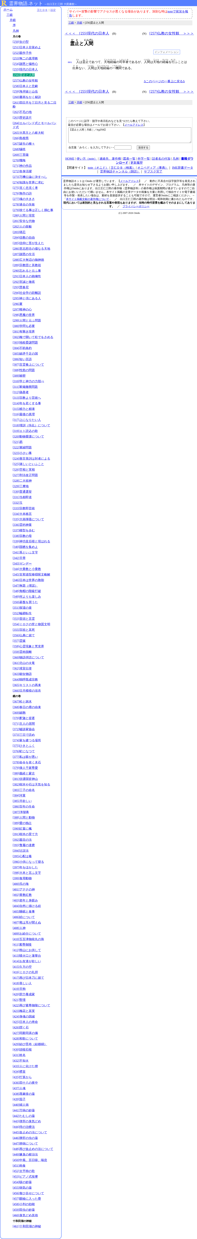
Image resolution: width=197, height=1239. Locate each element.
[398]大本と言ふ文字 (27, 872)
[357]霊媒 (19, 640)
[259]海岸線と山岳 (25, 91)
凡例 (16, 30)
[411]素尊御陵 (22, 944)
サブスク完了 (153, 174)
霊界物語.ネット (26, 3)
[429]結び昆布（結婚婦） (30, 1044)
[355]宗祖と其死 (24, 629)
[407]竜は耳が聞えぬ (27, 922)
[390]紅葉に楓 (22, 828)
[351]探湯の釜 (22, 607)
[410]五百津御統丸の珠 (28, 939)
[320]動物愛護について (28, 436)
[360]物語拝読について (28, 657)
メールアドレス (133, 124)
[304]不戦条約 (22, 348)
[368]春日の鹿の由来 (27, 707)
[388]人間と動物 (24, 817)
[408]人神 (19, 928)
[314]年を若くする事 (27, 403)
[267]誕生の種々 (24, 143)
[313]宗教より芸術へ (27, 397)
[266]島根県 (21, 138)
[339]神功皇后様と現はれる (31, 541)
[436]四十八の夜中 (25, 1082)
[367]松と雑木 (22, 701)
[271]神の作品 (22, 165)
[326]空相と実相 (24, 469)
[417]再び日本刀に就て (28, 977)
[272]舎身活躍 (22, 171)
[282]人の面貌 (22, 226)
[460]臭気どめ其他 (25, 1215)
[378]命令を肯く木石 (27, 762)
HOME (69, 161)
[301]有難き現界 (24, 331)
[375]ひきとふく (24, 745)
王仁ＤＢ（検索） (123, 170)
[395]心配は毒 (22, 856)
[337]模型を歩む (24, 530)
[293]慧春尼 (21, 287)
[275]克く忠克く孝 (25, 187)
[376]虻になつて (24, 751)
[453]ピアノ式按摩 (25, 1176)
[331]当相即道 (22, 497)
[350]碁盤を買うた (25, 602)
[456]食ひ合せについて (28, 1193)
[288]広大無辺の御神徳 (28, 259)
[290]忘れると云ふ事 (27, 270)
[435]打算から (22, 1077)
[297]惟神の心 (22, 309)
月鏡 (13, 20)
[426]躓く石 (21, 1027)
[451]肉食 (19, 1165)
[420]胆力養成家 (24, 994)
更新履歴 (136, 165)
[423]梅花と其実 (24, 1011)
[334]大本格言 (22, 513)
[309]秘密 (19, 375)
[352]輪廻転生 (22, 613)
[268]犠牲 (19, 149)
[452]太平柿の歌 (24, 1171)
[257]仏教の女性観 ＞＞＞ (171, 33)
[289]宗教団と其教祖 (27, 265)
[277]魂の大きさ (24, 199)
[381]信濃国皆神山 (25, 779)
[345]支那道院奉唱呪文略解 (31, 574)
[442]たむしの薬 (24, 1116)
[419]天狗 (19, 988)
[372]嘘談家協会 (24, 729)
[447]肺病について (25, 1143)
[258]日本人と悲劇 (25, 86)
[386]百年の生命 (24, 806)
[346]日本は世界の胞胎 (28, 580)
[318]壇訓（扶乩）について (31, 425)
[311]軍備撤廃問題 (25, 386)
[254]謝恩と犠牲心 (25, 63)
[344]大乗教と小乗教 (27, 569)
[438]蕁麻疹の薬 (24, 1093)
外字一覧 (144, 161)
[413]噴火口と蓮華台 (27, 955)
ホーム (8, 9)
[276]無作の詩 (22, 193)
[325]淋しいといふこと (28, 464)
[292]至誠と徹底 (24, 281)
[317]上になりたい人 (27, 419)
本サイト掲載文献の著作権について (87, 201)
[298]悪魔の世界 (24, 314)
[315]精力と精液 (24, 409)
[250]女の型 (21, 41)
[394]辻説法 (21, 850)
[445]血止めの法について (30, 1132)
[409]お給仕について (27, 933)
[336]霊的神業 (22, 524)
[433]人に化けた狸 (25, 1066)
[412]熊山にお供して (27, 950)
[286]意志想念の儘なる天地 (31, 248)
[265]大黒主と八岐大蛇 (28, 132)
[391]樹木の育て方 (25, 834)
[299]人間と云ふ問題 (27, 320)
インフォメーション (166, 52)
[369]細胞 (19, 712)
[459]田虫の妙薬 (24, 1209)
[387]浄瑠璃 (21, 812)
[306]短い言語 (22, 359)
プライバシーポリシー (136, 209)
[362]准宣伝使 (22, 668)
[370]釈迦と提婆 (24, 718)
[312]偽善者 (21, 392)
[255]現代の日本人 (25, 69)
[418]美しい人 (22, 983)
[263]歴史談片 (22, 117)
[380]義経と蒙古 (24, 773)
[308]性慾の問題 (24, 370)
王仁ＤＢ (42, 10)
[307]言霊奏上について (28, 364)
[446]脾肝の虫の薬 (25, 1138)
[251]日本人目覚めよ (27, 47)
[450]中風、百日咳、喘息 (30, 1160)
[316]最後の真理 (24, 414)
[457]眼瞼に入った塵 (27, 1198)
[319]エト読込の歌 (25, 431)
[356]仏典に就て (24, 635)
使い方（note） (87, 161)
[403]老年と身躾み (25, 900)
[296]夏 (18, 304)
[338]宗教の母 (22, 536)
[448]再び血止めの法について (33, 1149)
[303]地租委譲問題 (25, 342)
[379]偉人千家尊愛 (25, 767)
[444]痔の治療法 (24, 1126)
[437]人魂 (19, 1088)
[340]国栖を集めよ (25, 546)
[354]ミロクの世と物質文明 (31, 624)
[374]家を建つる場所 (27, 740)
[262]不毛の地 (22, 112)
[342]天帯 (19, 558)
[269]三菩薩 (21, 154)
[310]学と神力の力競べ (28, 381)
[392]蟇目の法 (22, 839)
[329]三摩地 (21, 486)
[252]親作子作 (22, 53)
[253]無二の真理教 (25, 58)
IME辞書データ (182, 170)
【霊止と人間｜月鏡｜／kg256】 (129, 136)
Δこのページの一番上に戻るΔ (164, 81)
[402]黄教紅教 (22, 894)
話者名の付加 (161, 161)
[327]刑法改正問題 (25, 475)
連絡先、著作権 (110, 161)
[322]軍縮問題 (22, 447)
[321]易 (18, 442)
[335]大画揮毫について (28, 519)
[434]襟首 (19, 1071)
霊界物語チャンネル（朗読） (120, 174)
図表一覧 (129, 161)
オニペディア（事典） (152, 170)
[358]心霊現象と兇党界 (28, 646)
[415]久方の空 (22, 966)
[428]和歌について (25, 1038)
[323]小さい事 (22, 453)
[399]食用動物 (22, 878)
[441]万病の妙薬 (24, 1110)
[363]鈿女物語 (22, 674)
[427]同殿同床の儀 (25, 1033)
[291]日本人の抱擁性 (27, 276)
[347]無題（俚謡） (25, 585)
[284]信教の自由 (24, 237)
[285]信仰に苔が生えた (28, 243)
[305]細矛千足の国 (25, 353)
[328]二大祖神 (22, 480)
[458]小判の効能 (24, 1204)
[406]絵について (24, 917)
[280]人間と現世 (24, 215)
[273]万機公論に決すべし (30, 176)
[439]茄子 (19, 1099)
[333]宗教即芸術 (24, 508)
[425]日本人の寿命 (25, 1021)
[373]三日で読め (24, 734)
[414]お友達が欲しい (27, 961)
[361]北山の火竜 (24, 663)
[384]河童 (19, 795)
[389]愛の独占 (22, 823)
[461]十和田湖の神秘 (27, 1226)
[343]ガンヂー (22, 563)
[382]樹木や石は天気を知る (31, 784)
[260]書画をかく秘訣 (27, 97)
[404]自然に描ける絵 (27, 906)
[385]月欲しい (22, 801)
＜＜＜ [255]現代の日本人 (87, 33)
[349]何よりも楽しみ (27, 596)
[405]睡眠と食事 (24, 911)
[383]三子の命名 (24, 790)
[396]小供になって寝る (28, 861)
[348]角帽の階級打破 (27, 591)
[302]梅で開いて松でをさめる (33, 337)
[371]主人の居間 (24, 723)
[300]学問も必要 (24, 326)
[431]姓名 (19, 1055)
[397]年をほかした (25, 867)
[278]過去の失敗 (24, 204)
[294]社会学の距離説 (27, 292)
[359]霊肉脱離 (22, 651)
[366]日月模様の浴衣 (27, 690)
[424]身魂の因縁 (24, 1016)
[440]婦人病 (21, 1104)
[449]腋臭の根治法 (25, 1154)
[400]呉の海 (21, 883)
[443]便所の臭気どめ (27, 1121)
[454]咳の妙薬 (22, 1182)
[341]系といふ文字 (25, 552)
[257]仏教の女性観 (25, 80)
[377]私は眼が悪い (25, 756)
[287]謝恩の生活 (24, 254)
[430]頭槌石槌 (22, 1049)
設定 (53, 10)
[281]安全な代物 (24, 221)
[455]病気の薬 (22, 1187)
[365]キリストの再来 (27, 685)
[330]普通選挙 (22, 491)
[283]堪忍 (19, 232)
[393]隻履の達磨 (24, 845)
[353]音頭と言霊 (24, 618)
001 (70, 62)
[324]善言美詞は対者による (31, 458)
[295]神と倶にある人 (27, 298)
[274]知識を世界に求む (28, 182)
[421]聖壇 (19, 999)
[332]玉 (18, 502)
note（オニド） (98, 170)
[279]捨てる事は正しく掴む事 (33, 210)
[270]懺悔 (19, 160)
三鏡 (10, 15)
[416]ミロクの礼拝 (25, 972)
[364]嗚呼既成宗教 (25, 679)
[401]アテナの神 (24, 889)
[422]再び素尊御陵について (31, 1005)
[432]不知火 (21, 1060)
